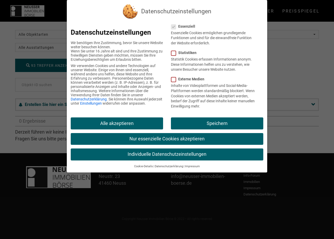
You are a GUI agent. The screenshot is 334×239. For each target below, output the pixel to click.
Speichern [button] (217, 123)
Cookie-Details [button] (143, 166)
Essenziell (185, 26)
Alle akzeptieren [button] (117, 123)
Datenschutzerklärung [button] (169, 166)
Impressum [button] (192, 166)
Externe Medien (190, 79)
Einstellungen (91, 103)
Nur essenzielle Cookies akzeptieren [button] (167, 138)
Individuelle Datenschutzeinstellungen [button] (167, 154)
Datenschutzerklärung (89, 99)
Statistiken (186, 53)
